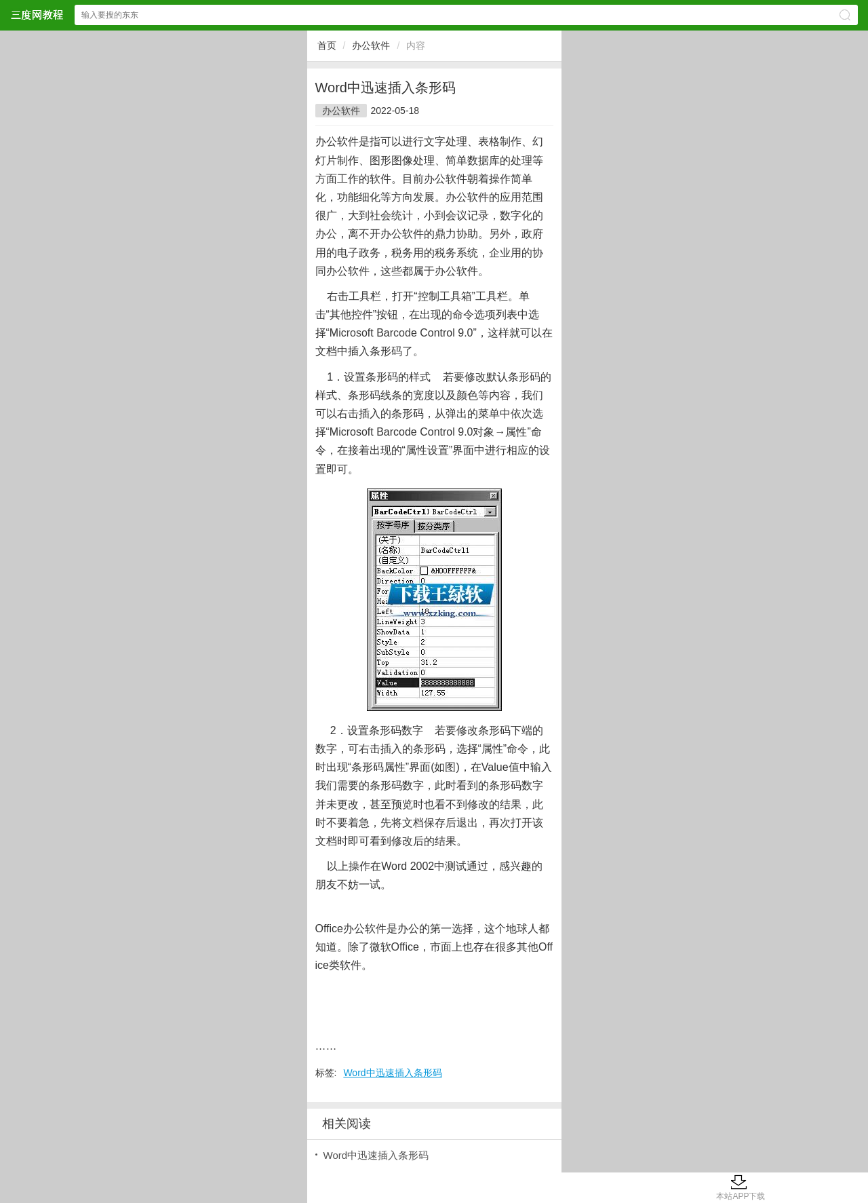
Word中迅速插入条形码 (392, 1072)
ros (354, 333)
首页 (326, 45)
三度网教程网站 (36, 14)
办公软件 (371, 45)
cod (402, 333)
